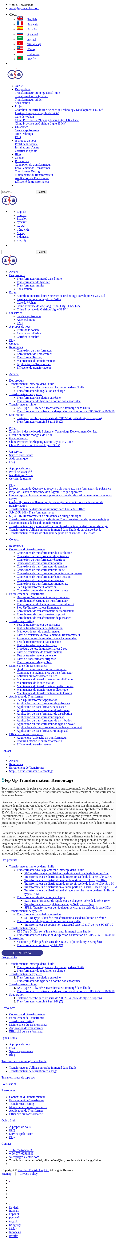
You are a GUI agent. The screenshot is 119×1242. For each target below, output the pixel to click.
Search (42, 191)
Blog (18, 154)
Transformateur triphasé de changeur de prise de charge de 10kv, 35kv (52, 533)
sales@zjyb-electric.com (24, 8)
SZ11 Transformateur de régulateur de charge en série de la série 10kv (67, 900)
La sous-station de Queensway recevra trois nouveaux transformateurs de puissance (60, 488)
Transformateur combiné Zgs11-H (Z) (40, 421)
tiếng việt (29, 44)
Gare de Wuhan (24, 116)
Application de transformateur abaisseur (41, 706)
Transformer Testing (27, 171)
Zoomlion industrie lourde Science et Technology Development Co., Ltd (59, 109)
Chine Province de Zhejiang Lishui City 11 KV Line (47, 120)
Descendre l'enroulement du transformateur (43, 597)
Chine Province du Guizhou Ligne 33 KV (40, 123)
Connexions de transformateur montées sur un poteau (49, 573)
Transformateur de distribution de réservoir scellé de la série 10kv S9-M (68, 876)
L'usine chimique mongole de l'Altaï (37, 113)
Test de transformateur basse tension (39, 641)
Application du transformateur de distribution (44, 720)
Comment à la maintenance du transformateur (45, 672)
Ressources (22, 161)
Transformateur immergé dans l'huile (37, 92)
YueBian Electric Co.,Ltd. (33, 1170)
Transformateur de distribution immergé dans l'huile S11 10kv (47, 509)
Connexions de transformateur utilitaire (41, 569)
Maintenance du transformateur (34, 174)
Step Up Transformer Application (37, 700)
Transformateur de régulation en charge (41, 390)
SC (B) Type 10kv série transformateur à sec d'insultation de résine (65, 917)
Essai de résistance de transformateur (39, 652)
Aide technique (24, 133)
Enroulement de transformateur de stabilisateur (45, 611)
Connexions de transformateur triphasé (40, 580)
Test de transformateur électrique (37, 645)
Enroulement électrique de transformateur (42, 600)
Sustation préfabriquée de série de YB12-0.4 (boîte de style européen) (59, 418)
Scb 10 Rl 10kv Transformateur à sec (31, 512)
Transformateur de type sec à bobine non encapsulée (49, 401)
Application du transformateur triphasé (40, 717)
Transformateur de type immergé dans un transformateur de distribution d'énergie (58, 526)
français (27, 24)
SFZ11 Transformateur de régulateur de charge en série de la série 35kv (67, 907)
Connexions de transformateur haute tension (44, 576)
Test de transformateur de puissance (38, 624)
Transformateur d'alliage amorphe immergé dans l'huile (50, 387)
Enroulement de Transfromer (32, 168)
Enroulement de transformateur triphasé (41, 614)
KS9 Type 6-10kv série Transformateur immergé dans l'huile (53, 408)
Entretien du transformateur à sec (37, 676)
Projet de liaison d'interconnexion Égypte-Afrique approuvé (45, 492)
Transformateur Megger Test (34, 662)
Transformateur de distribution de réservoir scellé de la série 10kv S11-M (69, 883)
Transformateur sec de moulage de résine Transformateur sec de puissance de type (59, 519)
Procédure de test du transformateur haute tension (47, 638)
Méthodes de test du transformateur (38, 631)
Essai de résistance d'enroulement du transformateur (48, 634)
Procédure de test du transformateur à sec (42, 648)
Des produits (22, 89)
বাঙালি (27, 58)
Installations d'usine (27, 147)
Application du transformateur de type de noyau (46, 723)
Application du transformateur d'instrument (43, 710)
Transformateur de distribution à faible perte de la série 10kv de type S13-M (70, 887)
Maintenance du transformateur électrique (42, 689)
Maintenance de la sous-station (35, 682)
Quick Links (9, 1038)
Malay (26, 49)
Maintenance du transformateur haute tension (44, 693)
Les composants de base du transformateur (35, 522)
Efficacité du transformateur (32, 181)
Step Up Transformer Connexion (37, 587)
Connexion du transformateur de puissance (43, 556)
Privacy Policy (29, 1173)
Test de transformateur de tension (37, 655)
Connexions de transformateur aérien (39, 563)
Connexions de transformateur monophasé (42, 583)
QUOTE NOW (22, 952)
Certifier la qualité (26, 150)
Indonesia (28, 54)
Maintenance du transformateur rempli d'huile (45, 679)
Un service (21, 127)
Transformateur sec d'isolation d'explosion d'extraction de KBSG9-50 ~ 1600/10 (66, 411)
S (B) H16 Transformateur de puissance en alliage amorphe (45, 515)
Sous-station (22, 103)
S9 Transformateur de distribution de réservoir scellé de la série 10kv (66, 873)
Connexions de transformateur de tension (42, 566)
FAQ (18, 137)
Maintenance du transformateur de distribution (45, 686)
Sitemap (6, 1173)
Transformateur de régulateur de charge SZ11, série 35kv (59, 904)
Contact (19, 157)
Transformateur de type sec (31, 96)
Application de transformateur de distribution (44, 713)
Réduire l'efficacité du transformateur (39, 741)
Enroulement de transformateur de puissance (44, 617)
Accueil (19, 85)
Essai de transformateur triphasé (36, 658)
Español (27, 29)
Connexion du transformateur (33, 164)
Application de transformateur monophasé (42, 730)
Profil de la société (26, 144)
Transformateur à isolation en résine (39, 397)
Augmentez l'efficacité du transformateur (42, 737)
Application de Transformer (32, 178)
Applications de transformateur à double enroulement (49, 727)
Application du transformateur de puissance (43, 703)
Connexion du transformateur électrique (41, 559)
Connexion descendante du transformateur (42, 590)
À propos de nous (25, 140)
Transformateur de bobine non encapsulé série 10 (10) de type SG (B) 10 (68, 924)
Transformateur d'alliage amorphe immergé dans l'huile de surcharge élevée (55, 529)
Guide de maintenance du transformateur (41, 669)
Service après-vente (27, 130)
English (27, 19)
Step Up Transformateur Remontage (39, 607)
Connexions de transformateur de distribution (44, 552)
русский (27, 34)
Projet (18, 106)
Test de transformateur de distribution (40, 628)
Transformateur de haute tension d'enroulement (45, 604)
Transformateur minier (28, 99)
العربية (26, 39)
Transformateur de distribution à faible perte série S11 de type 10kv (65, 880)
